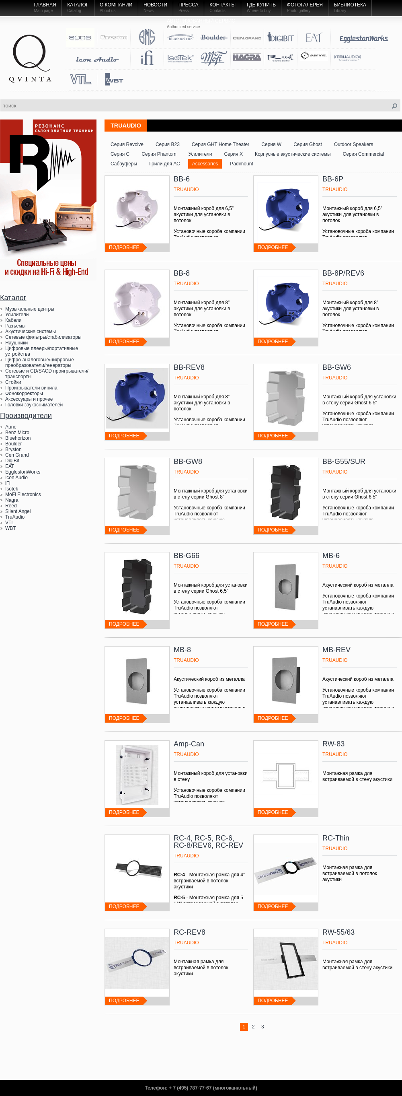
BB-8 (182, 273)
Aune (10, 427)
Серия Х (233, 154)
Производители (26, 416)
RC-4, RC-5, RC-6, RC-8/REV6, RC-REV (208, 841)
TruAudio (15, 517)
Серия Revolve (127, 144)
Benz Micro (17, 432)
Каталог (77, 5)
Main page (43, 10)
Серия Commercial (363, 154)
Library (340, 10)
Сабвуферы (124, 164)
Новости (155, 5)
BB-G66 (186, 556)
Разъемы (15, 326)
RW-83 (333, 744)
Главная (45, 5)
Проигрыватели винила (31, 388)
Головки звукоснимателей (34, 405)
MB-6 (331, 556)
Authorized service (183, 27)
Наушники (16, 343)
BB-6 (182, 179)
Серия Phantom (159, 154)
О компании (116, 5)
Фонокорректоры (24, 393)
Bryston (13, 449)
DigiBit (12, 461)
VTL (9, 522)
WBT (10, 528)
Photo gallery (298, 10)
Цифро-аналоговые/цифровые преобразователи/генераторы (39, 362)
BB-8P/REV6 (343, 273)
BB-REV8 (189, 367)
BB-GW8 (188, 461)
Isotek (11, 489)
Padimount (241, 164)
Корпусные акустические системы (293, 154)
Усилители (17, 314)
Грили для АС (164, 164)
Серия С (120, 154)
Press (183, 10)
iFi (7, 483)
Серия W (271, 144)
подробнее (124, 247)
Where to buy (259, 10)
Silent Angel (18, 511)
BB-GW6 (336, 367)
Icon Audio (16, 477)
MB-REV (336, 650)
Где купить (261, 5)
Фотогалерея (305, 5)
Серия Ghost (307, 144)
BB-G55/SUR (343, 461)
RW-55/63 (338, 932)
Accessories (205, 164)
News (149, 10)
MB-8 (182, 650)
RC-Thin (335, 838)
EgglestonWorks (22, 472)
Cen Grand (17, 455)
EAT (9, 466)
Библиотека (350, 5)
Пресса (188, 5)
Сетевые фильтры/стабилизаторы (43, 337)
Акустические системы (30, 331)
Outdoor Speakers (353, 144)
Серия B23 (168, 144)
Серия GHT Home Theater (220, 144)
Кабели (13, 320)
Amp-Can (189, 744)
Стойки (13, 382)
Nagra (11, 500)
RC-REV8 (189, 932)
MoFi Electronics (23, 494)
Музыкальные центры (29, 309)
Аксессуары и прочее (29, 399)
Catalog (74, 10)
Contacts (217, 10)
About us (107, 10)
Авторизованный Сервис (201, 21)
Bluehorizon (18, 438)
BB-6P (332, 179)
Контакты (222, 5)
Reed (11, 506)
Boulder (13, 444)
